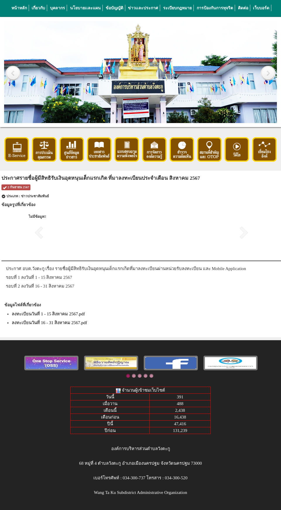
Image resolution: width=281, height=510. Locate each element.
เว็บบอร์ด (261, 8)
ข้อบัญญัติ (114, 8)
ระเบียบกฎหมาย (177, 8)
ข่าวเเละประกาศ (143, 8)
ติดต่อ (243, 8)
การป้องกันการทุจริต (215, 8)
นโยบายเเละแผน (85, 8)
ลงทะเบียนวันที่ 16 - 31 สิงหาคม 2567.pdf (49, 322)
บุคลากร (57, 8)
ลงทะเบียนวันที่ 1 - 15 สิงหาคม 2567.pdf (48, 314)
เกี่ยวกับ (38, 8)
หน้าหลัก (19, 8)
